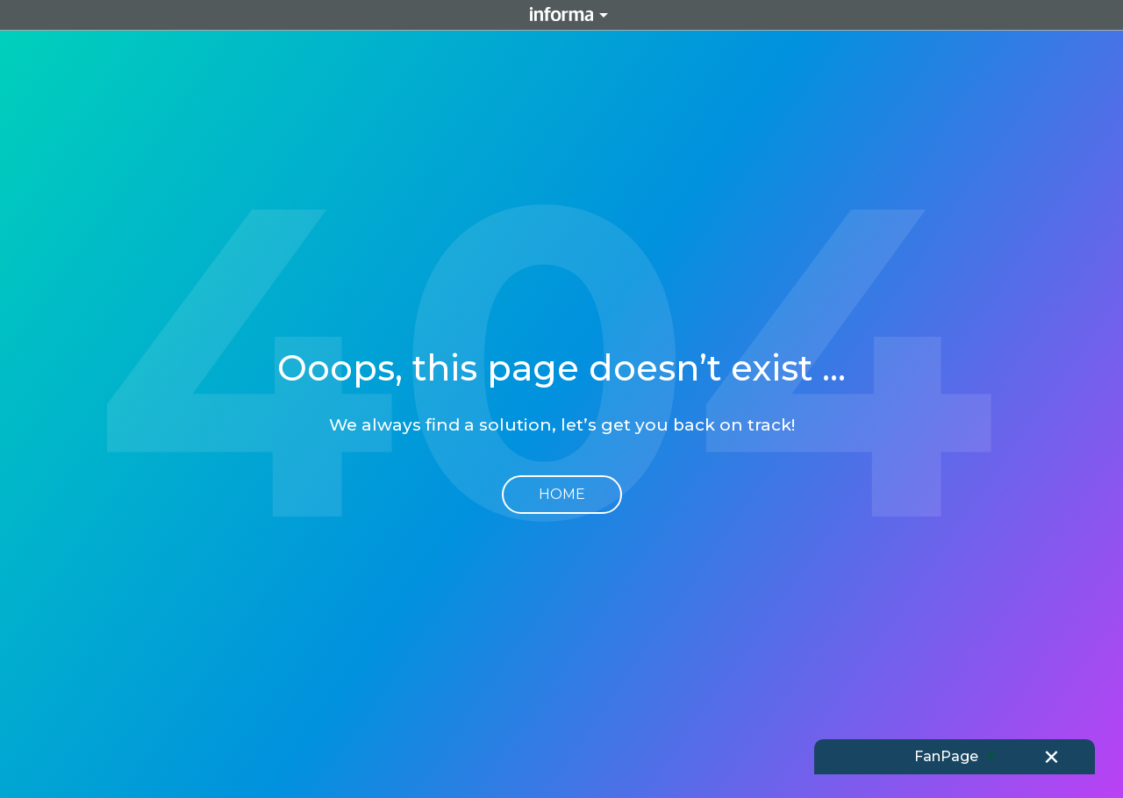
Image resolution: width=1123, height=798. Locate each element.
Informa (561, 15)
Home (562, 494)
